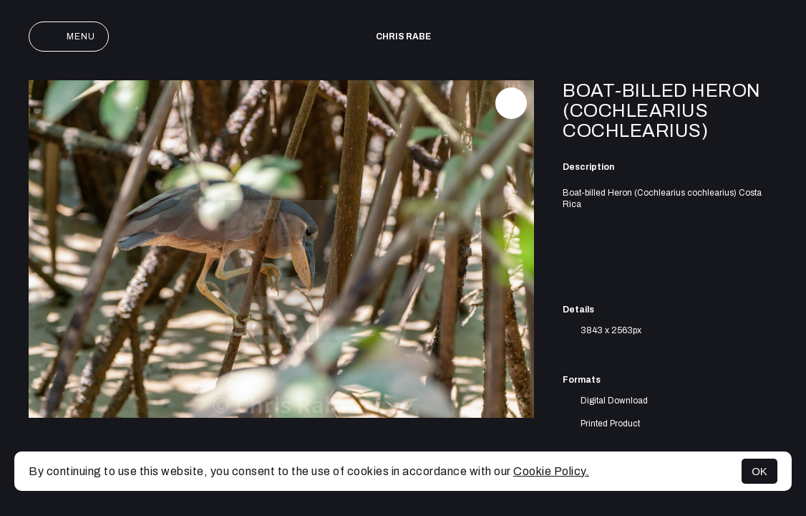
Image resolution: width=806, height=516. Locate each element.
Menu (68, 36)
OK (759, 471)
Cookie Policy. (551, 471)
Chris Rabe (403, 37)
